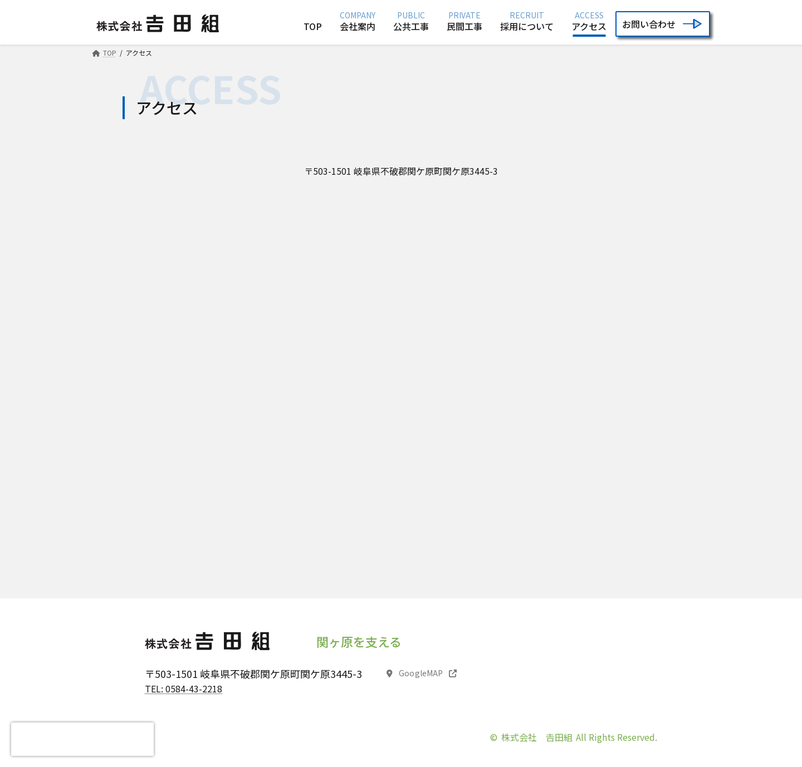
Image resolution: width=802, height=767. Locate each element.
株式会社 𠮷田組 (537, 737)
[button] (422, 674)
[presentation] (82, 739)
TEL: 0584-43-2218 (183, 688)
